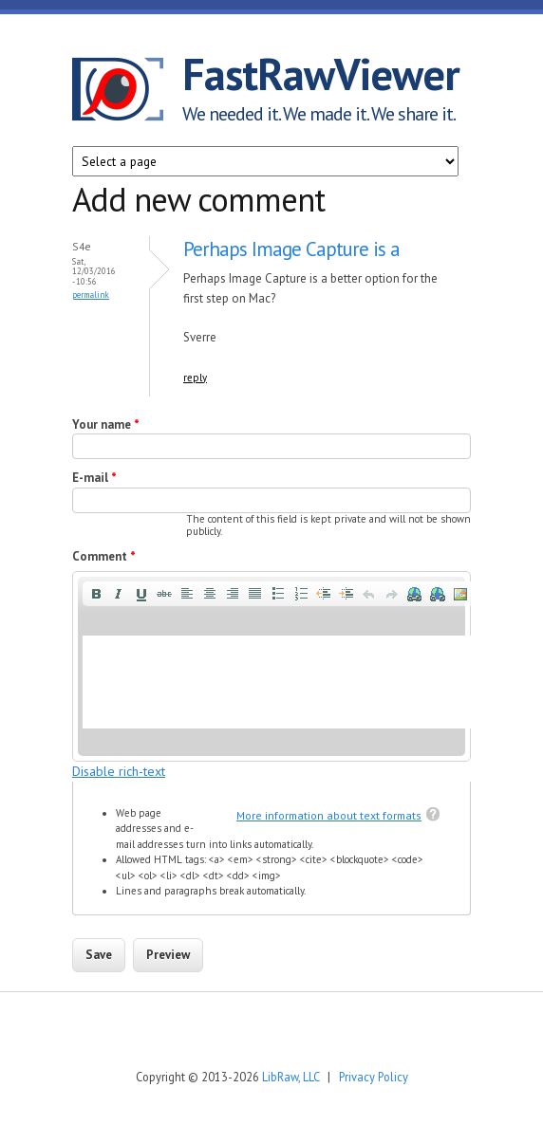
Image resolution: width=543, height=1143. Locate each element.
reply (195, 377)
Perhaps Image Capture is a (291, 249)
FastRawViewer (320, 74)
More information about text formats (328, 815)
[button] (95, 593)
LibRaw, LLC (290, 1076)
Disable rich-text (118, 771)
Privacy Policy (373, 1076)
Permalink (90, 294)
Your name (106, 424)
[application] (271, 666)
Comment (104, 556)
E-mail (94, 478)
